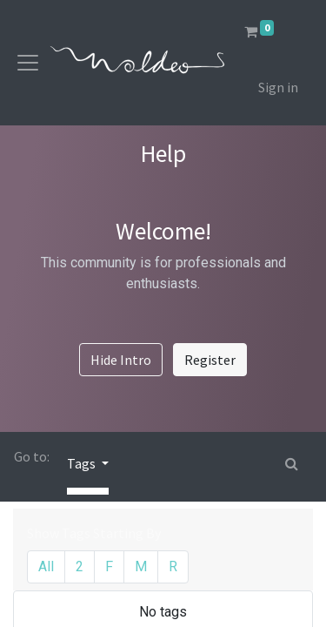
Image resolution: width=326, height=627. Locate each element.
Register (210, 359)
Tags (82, 463)
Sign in (278, 87)
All (46, 566)
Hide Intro (120, 359)
